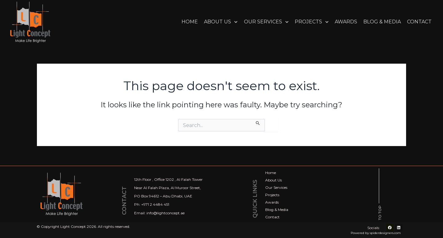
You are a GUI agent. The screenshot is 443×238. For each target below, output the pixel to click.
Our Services (266, 22)
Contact (419, 22)
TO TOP (379, 212)
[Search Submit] (258, 122)
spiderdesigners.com (385, 233)
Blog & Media (382, 22)
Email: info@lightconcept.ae (159, 213)
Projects (312, 22)
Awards (346, 22)
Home (190, 22)
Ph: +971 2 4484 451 (151, 204)
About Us (220, 22)
